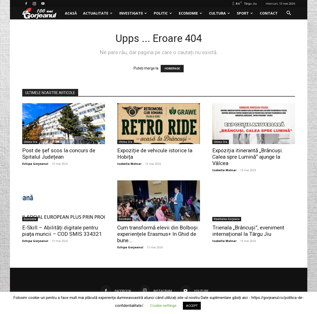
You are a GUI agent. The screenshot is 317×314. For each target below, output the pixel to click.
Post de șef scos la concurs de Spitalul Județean (58, 153)
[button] (289, 13)
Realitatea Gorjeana (227, 219)
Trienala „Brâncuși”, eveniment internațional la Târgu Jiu (248, 231)
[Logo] (42, 13)
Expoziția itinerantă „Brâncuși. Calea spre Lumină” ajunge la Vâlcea (247, 156)
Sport (245, 13)
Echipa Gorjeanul (35, 164)
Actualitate (97, 13)
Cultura (219, 13)
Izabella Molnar (129, 164)
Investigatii (133, 13)
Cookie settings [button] (163, 305)
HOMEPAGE (172, 68)
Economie (190, 13)
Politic (163, 13)
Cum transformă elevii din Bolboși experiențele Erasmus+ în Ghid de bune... (157, 234)
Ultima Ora (30, 142)
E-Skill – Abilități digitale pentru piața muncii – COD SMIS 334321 (62, 231)
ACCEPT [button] (192, 306)
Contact (269, 13)
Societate (125, 219)
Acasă (71, 13)
